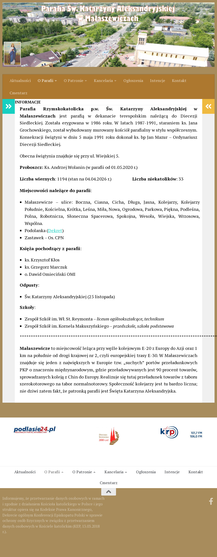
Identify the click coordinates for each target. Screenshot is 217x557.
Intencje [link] (157, 80)
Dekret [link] (55, 230)
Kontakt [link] (179, 80)
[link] (108, 34)
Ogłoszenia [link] (133, 80)
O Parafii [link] (45, 80)
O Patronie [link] (73, 80)
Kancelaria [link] (103, 80)
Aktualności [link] (20, 80)
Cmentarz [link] (18, 93)
